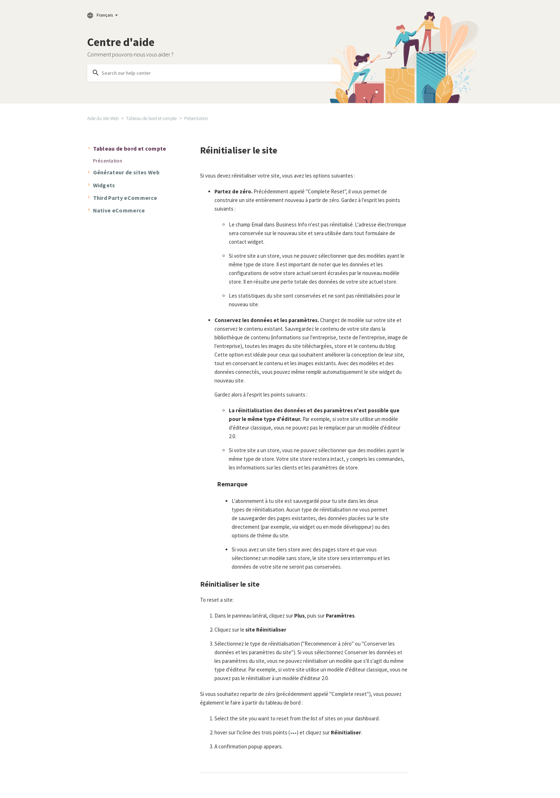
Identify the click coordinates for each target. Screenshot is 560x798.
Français (102, 15)
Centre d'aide (120, 42)
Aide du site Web (103, 118)
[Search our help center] (214, 73)
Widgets (104, 185)
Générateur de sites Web (126, 172)
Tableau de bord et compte (151, 118)
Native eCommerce (119, 210)
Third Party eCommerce (125, 197)
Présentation (196, 118)
